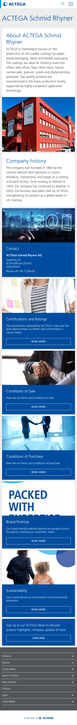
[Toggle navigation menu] (71, 4)
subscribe (38, 638)
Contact (6, 688)
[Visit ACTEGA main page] (14, 4)
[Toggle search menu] (63, 4)
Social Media (8, 701)
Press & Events (9, 682)
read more (38, 341)
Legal (4, 695)
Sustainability (8, 669)
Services (6, 662)
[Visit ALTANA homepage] (39, 718)
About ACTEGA (10, 675)
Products (6, 656)
